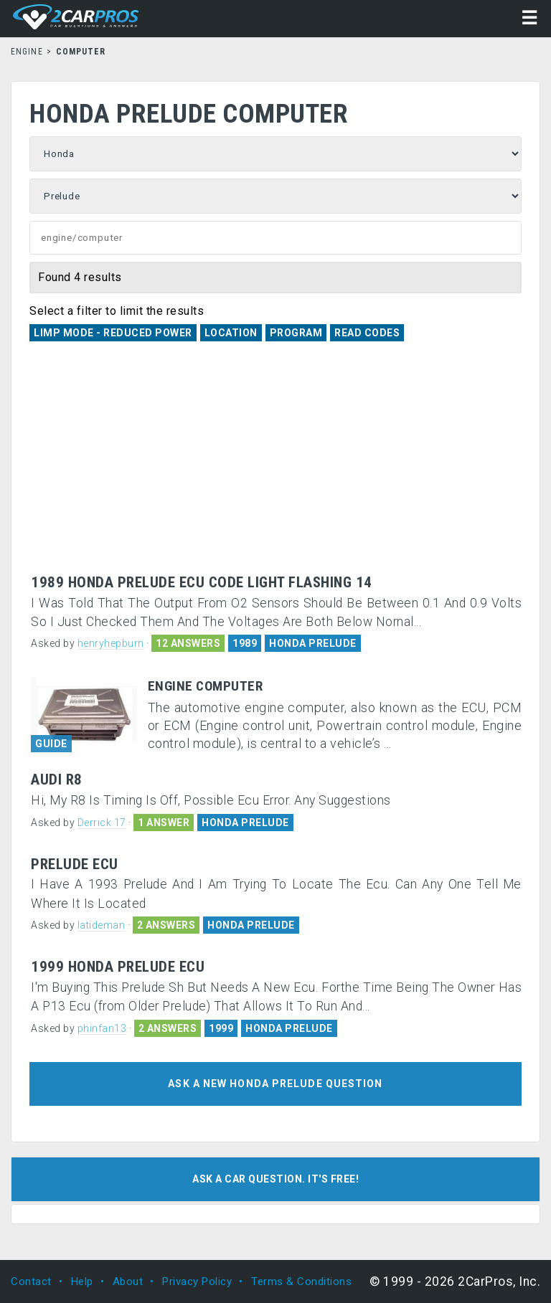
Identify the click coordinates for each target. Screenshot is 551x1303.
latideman (101, 925)
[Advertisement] (275, 466)
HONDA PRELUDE (313, 643)
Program (296, 332)
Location (231, 332)
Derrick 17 (101, 822)
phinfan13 (102, 1028)
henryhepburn (110, 643)
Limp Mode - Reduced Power (113, 332)
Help (82, 1281)
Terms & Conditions (301, 1281)
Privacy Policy (197, 1281)
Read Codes (367, 332)
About (128, 1281)
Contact (31, 1281)
